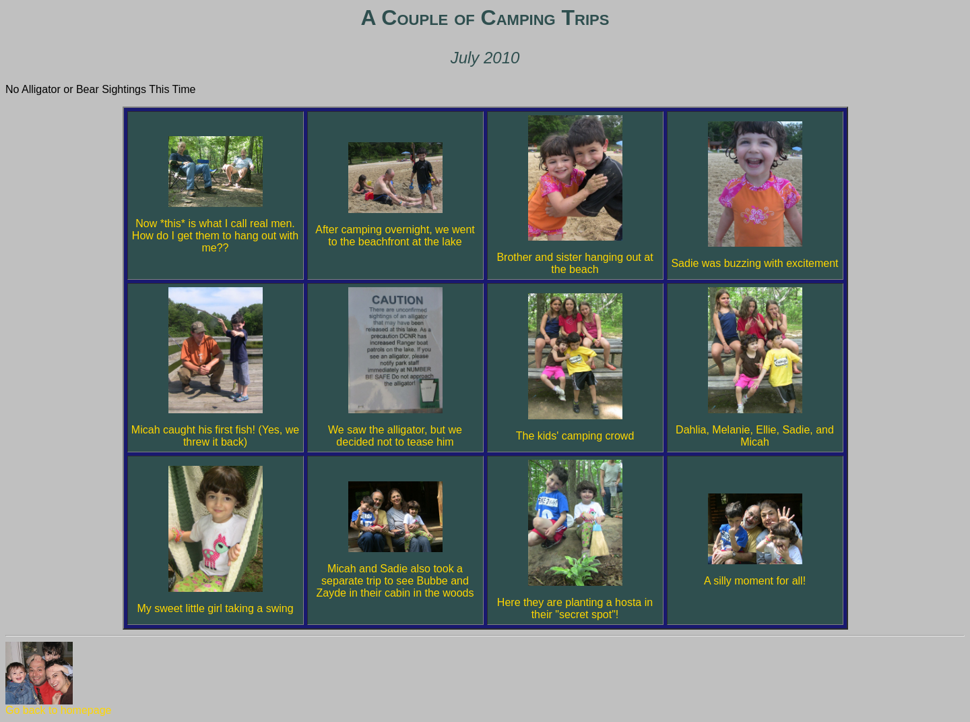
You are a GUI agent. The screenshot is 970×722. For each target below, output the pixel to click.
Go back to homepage (58, 705)
